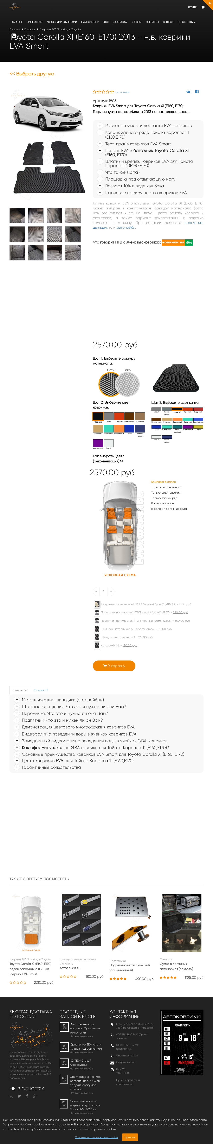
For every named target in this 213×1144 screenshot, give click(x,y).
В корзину (114, 666)
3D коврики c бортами (62, 22)
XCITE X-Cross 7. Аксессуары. (80, 1062)
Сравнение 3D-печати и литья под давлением (86, 1046)
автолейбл (125, 227)
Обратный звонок (127, 1055)
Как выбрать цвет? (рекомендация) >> (108, 458)
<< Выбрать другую (31, 74)
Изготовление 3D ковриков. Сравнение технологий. (85, 1028)
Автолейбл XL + (113, 645)
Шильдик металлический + (121, 637)
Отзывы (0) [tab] (41, 690)
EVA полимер (89, 22)
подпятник (194, 223)
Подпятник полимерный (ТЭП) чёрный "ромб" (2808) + (140, 621)
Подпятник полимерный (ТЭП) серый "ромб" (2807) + (139, 612)
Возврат (136, 22)
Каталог (17, 22)
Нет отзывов (122, 92)
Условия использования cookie (96, 1137)
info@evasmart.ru (126, 1062)
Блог (106, 22)
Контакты (152, 22)
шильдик (100, 227)
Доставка (120, 22)
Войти (192, 7)
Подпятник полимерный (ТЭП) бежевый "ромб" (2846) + (140, 604)
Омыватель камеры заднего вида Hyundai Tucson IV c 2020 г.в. (85, 1105)
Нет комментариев (81, 1036)
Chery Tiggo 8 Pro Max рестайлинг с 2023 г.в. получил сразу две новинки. (85, 1083)
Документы (186, 22)
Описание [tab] (20, 690)
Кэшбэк (168, 22)
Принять (130, 1137)
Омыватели (35, 22)
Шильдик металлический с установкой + (131, 629)
